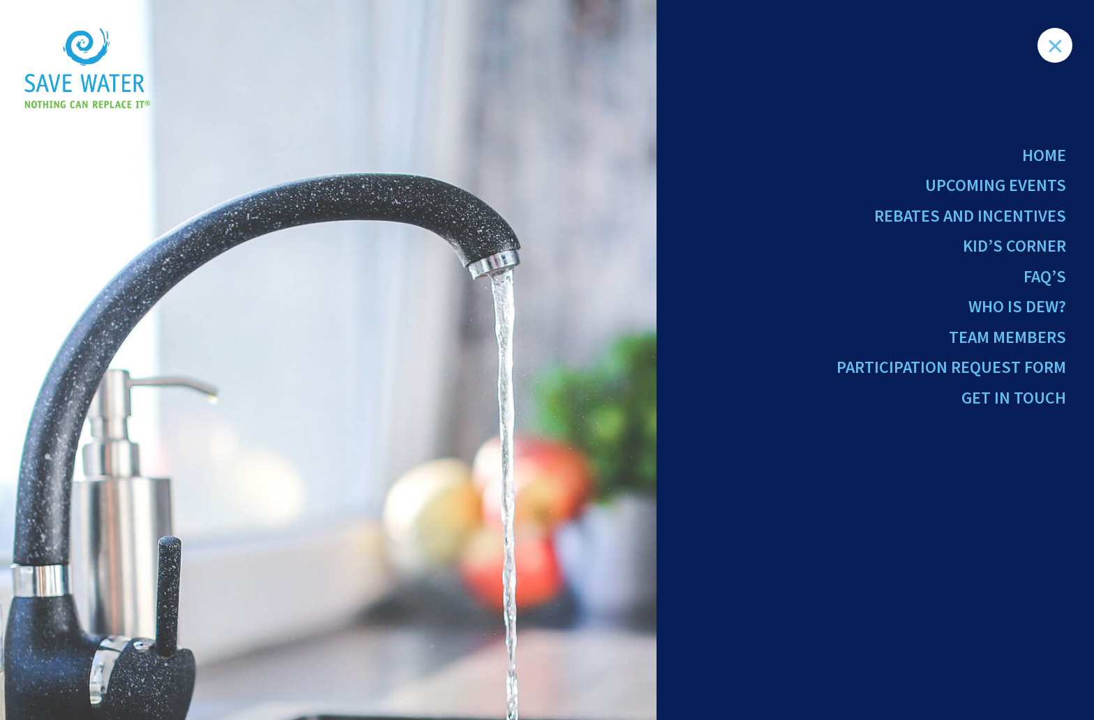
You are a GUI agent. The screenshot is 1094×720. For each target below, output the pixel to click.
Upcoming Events (995, 185)
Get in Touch (1013, 397)
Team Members (1007, 337)
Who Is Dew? (1017, 306)
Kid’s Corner (1014, 245)
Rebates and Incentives (970, 216)
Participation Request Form (951, 367)
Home (1044, 155)
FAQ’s (1045, 276)
